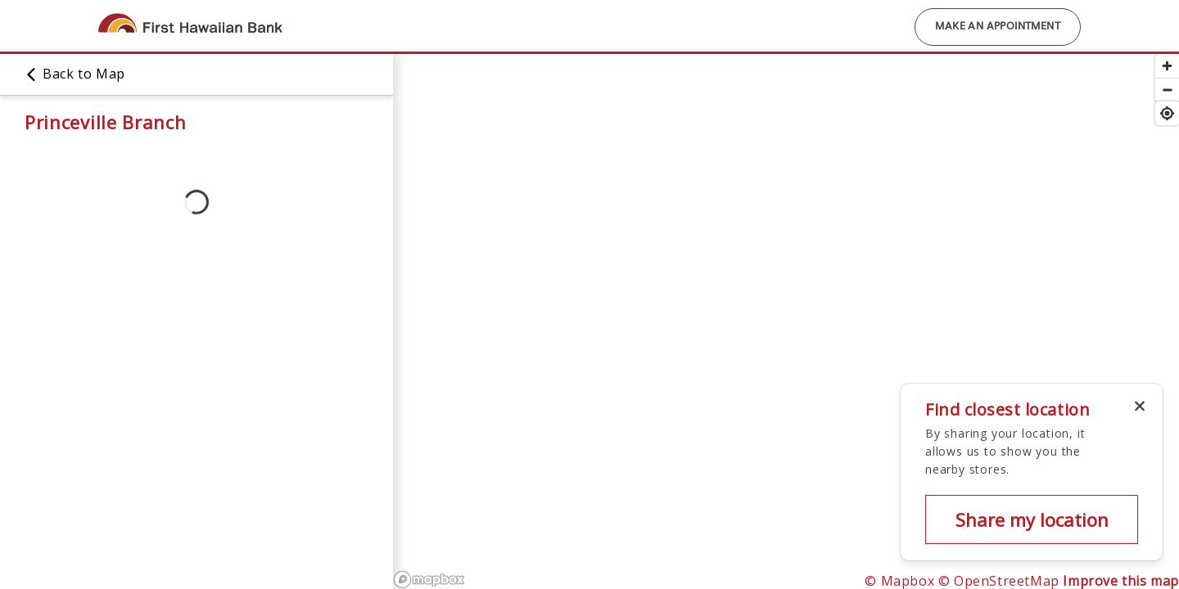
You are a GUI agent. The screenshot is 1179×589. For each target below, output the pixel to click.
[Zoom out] (1167, 89)
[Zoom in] (1167, 66)
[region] (786, 320)
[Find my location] (1167, 113)
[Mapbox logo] (429, 579)
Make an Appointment (997, 27)
